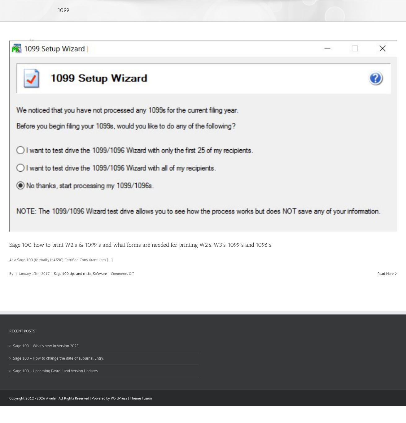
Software (100, 273)
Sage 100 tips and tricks (72, 273)
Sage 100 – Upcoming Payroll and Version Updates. (55, 371)
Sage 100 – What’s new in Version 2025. (46, 345)
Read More (386, 273)
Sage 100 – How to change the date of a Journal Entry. (58, 358)
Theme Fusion (141, 398)
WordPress (119, 398)
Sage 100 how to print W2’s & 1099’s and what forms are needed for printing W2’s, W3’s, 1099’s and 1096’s (140, 244)
